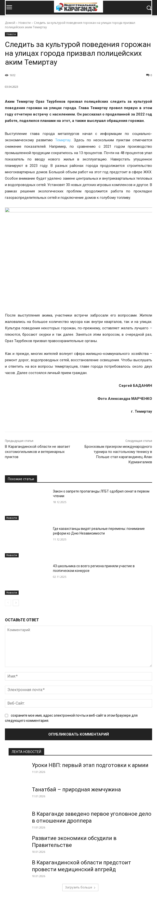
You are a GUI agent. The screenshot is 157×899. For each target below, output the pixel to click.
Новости (24, 23)
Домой (10, 23)
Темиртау (63, 140)
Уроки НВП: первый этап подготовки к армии (90, 765)
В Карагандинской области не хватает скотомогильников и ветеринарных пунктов (37, 451)
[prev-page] (8, 603)
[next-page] (16, 603)
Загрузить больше (80, 887)
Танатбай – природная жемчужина (76, 789)
